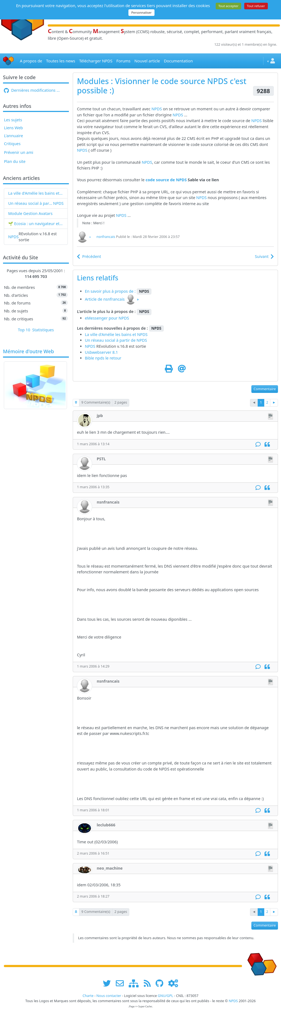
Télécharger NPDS (95, 61)
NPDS (58, 203)
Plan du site (15, 161)
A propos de (31, 61)
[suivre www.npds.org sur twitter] (109, 983)
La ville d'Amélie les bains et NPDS (36, 193)
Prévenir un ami (18, 152)
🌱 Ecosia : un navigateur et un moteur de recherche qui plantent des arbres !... (36, 223)
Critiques (12, 143)
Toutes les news (60, 61)
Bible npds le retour (103, 358)
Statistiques (43, 329)
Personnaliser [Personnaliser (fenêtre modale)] (141, 12)
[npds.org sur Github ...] (161, 983)
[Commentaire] (258, 444)
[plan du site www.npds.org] (135, 983)
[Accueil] (8, 61)
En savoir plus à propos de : (111, 291)
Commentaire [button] (265, 389)
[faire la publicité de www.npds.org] (122, 983)
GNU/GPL (165, 995)
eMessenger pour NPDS (107, 318)
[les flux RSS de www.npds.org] (149, 983)
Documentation (178, 61)
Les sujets (13, 119)
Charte (88, 995)
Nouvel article (147, 61)
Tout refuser (256, 6)
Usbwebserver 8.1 (101, 352)
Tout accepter (228, 6)
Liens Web (13, 127)
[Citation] (267, 444)
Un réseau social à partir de (30, 203)
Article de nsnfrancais (105, 299)
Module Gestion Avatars (30, 213)
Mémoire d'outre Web (28, 352)
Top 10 (24, 329)
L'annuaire (13, 135)
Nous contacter (108, 995)
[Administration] (173, 983)
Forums (123, 61)
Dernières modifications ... (32, 90)
